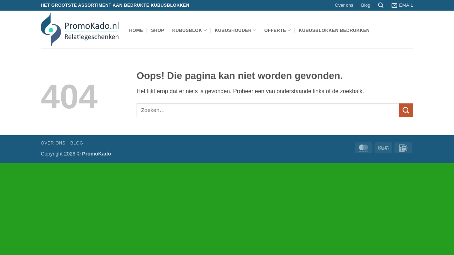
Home (136, 30)
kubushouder (235, 30)
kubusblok (189, 30)
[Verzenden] (406, 110)
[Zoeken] (380, 5)
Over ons (344, 5)
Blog (365, 5)
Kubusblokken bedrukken (334, 30)
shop (157, 30)
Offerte (277, 30)
